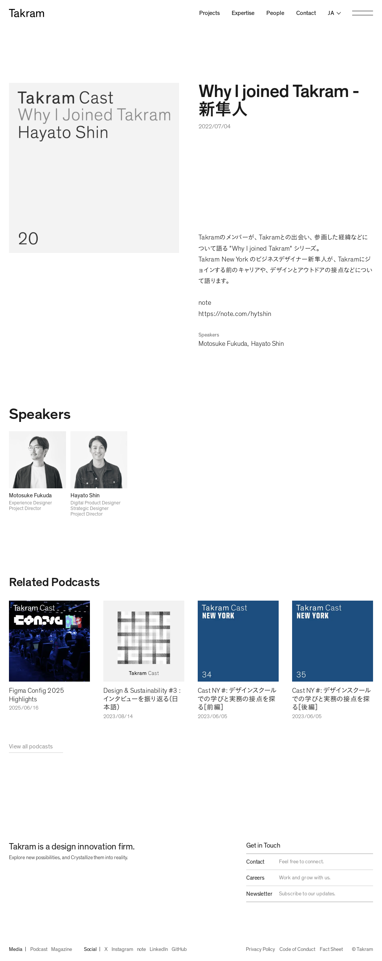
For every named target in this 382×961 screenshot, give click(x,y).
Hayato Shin (267, 344)
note (141, 949)
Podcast (39, 949)
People (275, 13)
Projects (209, 13)
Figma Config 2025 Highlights (36, 695)
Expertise (243, 13)
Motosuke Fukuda (222, 344)
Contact (306, 13)
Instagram (122, 949)
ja (331, 13)
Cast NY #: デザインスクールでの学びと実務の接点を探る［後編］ (331, 699)
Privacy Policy (260, 949)
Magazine (61, 949)
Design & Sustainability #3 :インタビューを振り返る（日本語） (142, 699)
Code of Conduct (297, 949)
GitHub (179, 949)
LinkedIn (158, 949)
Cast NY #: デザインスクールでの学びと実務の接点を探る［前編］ (237, 699)
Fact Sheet (331, 949)
